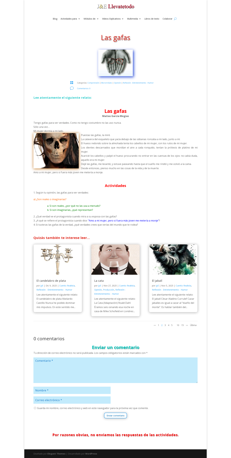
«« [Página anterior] (155, 325)
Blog (55, 19)
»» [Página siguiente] (187, 325)
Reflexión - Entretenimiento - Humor (138, 83)
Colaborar (167, 19)
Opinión (117, 83)
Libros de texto (151, 19)
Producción (108, 289)
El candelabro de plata (51, 280)
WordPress (91, 453)
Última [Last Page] (193, 325)
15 (182, 325)
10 (178, 325)
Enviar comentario (115, 415)
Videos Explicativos (111, 19)
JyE (41, 285)
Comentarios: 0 (83, 88)
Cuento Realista (67, 285)
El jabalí (157, 280)
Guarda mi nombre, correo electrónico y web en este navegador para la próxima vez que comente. (92, 408)
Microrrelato (106, 83)
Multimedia (132, 19)
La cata (99, 280)
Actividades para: (69, 19)
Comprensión (93, 83)
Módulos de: (90, 19)
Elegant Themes (56, 453)
